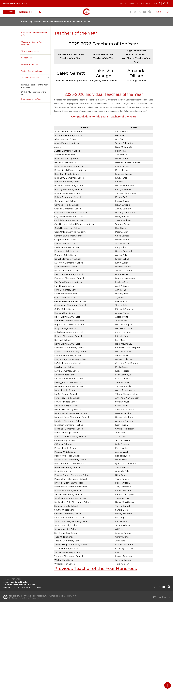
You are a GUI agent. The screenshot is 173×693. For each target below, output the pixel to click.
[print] (167, 3)
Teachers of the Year (30, 78)
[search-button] (168, 12)
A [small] (154, 3)
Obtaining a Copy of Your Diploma (32, 43)
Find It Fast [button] (144, 3)
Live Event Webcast (30, 64)
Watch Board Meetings (31, 71)
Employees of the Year (31, 99)
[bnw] (164, 3)
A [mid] (156, 3)
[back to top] (167, 685)
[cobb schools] (30, 12)
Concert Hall (26, 58)
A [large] (159, 3)
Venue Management (30, 51)
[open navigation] (9, 12)
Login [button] (122, 3)
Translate (132, 3)
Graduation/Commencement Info (34, 34)
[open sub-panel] (48, 77)
